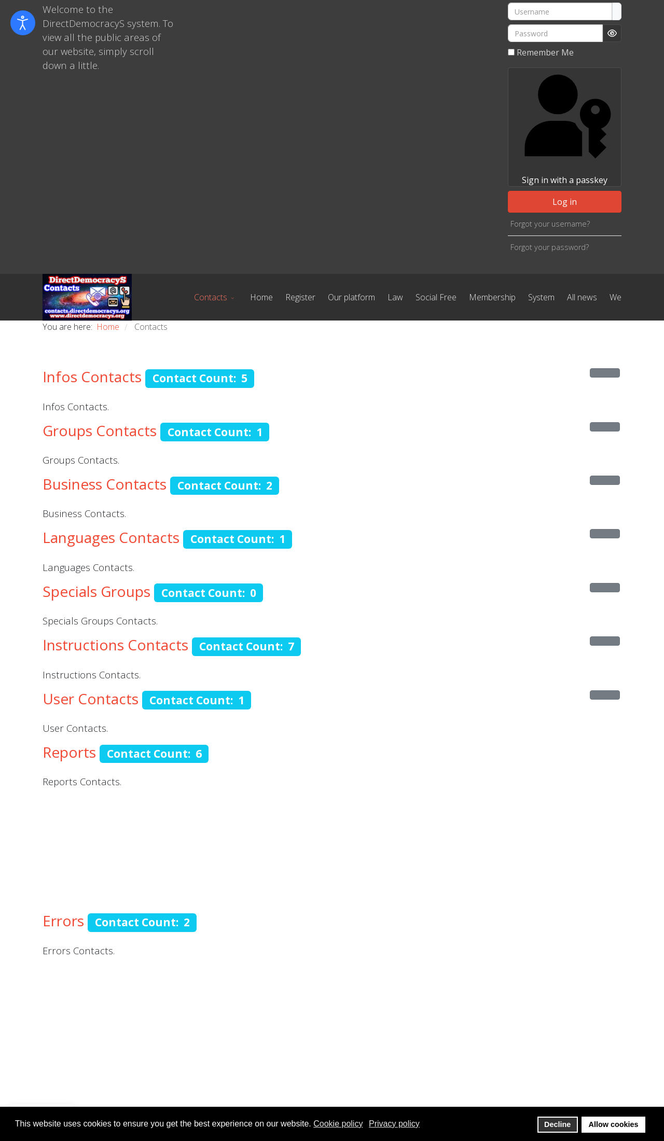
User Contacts (91, 698)
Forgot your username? (550, 224)
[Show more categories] (605, 373)
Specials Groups (96, 591)
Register (300, 297)
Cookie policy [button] (338, 1123)
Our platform (351, 297)
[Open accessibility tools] (22, 22)
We (615, 297)
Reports (69, 752)
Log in (564, 201)
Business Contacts (105, 484)
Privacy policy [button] (394, 1123)
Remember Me (545, 52)
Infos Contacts (92, 376)
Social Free (436, 297)
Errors (63, 920)
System (541, 297)
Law (395, 297)
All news (582, 297)
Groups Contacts (100, 430)
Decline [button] (557, 1124)
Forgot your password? (549, 247)
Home (261, 297)
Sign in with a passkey (564, 127)
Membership (492, 297)
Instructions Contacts (115, 645)
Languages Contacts (111, 537)
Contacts (210, 297)
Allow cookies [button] (614, 1124)
